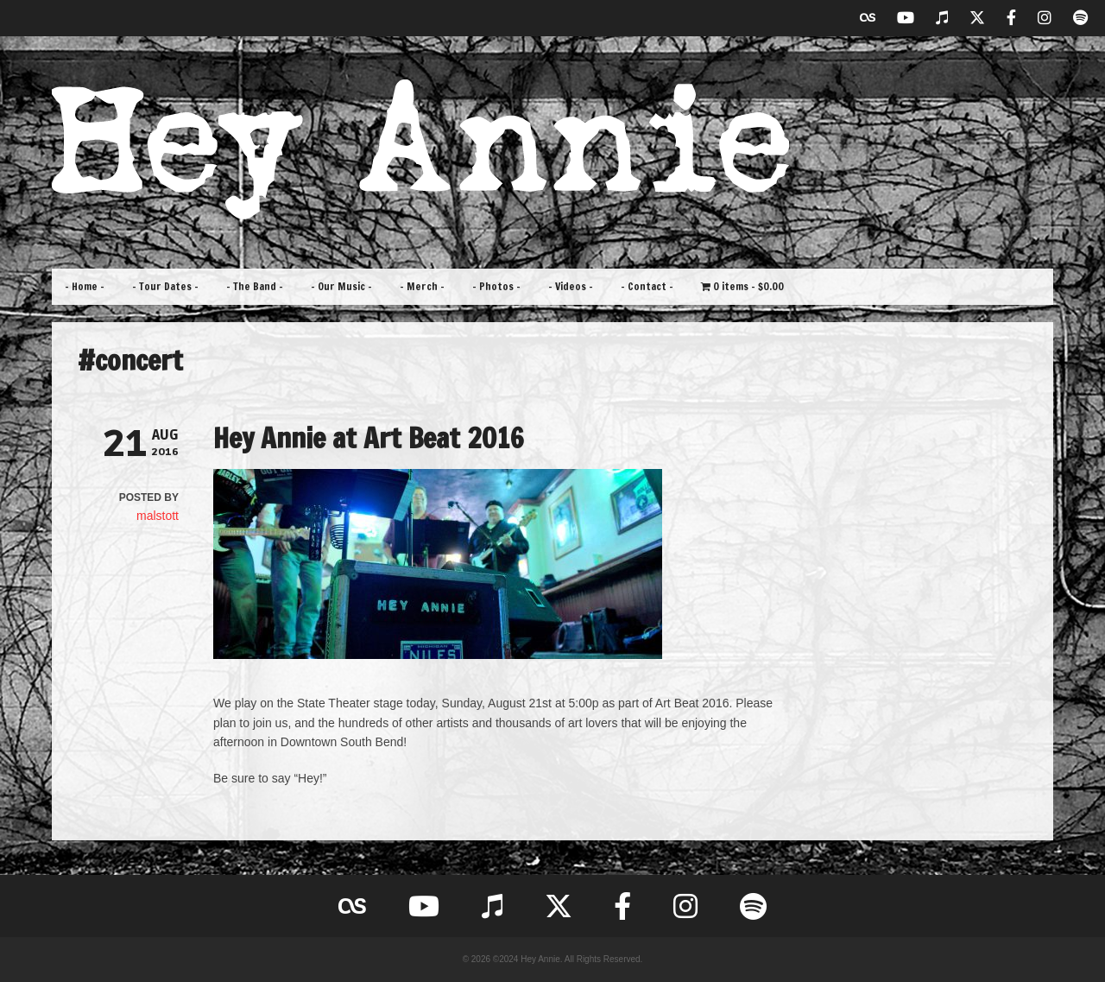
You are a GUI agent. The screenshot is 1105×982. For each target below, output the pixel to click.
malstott (157, 516)
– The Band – (254, 286)
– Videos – (570, 286)
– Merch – (422, 286)
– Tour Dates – (165, 286)
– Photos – (496, 286)
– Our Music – (341, 286)
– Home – (84, 286)
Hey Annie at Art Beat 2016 (368, 438)
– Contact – (647, 286)
